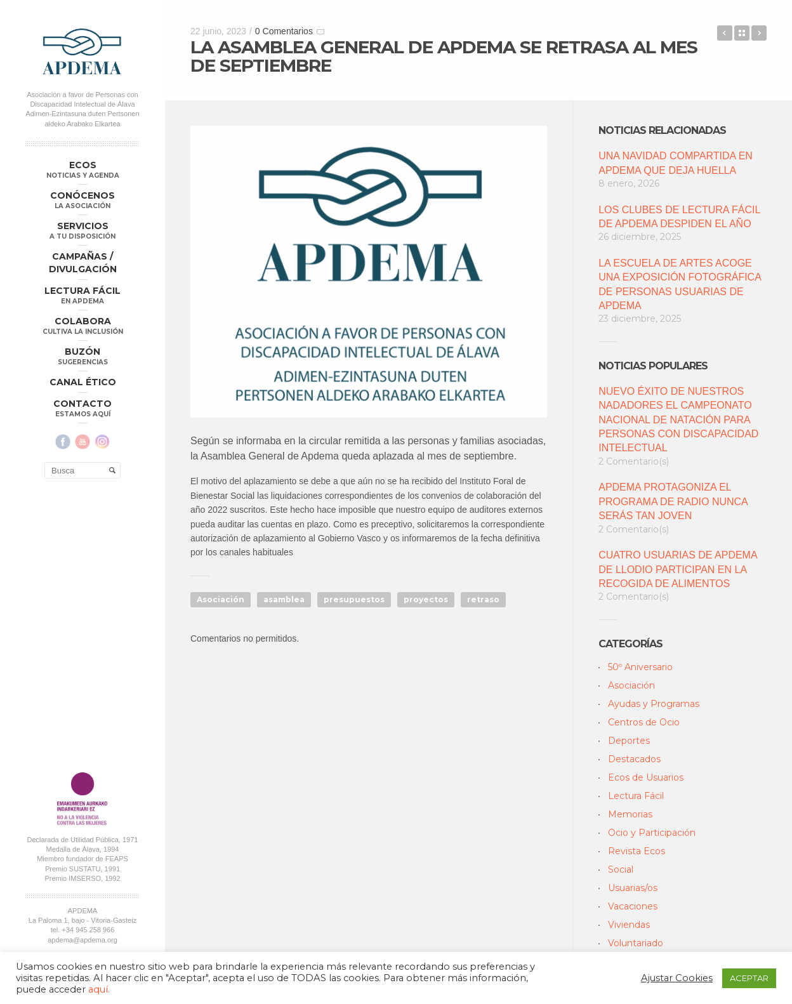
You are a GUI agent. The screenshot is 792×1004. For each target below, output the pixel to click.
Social (620, 869)
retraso (483, 599)
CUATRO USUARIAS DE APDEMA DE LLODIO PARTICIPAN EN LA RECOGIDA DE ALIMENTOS (677, 569)
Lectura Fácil (636, 796)
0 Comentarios (284, 31)
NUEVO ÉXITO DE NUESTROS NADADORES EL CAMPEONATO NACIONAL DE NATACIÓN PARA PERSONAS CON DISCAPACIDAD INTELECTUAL (678, 420)
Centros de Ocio (644, 722)
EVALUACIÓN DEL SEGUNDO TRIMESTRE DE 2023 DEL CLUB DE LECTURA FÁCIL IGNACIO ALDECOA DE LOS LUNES (724, 33)
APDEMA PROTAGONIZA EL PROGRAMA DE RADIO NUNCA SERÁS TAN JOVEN (673, 501)
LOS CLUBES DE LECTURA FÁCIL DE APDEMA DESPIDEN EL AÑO (679, 216)
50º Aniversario (640, 667)
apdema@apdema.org (82, 662)
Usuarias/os (632, 888)
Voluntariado (635, 943)
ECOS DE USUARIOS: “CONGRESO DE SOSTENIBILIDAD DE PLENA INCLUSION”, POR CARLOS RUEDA (759, 33)
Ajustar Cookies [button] (677, 978)
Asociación (220, 599)
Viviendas (629, 924)
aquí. (99, 989)
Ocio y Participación (652, 832)
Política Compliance (82, 689)
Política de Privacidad (62, 680)
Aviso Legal (119, 680)
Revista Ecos (636, 851)
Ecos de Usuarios (645, 777)
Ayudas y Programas (653, 704)
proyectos (426, 599)
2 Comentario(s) (633, 461)
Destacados (634, 759)
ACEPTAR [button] (749, 978)
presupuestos (354, 599)
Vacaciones (632, 906)
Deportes (629, 740)
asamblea (284, 599)
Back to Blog (741, 33)
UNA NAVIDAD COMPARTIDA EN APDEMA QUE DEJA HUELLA (675, 162)
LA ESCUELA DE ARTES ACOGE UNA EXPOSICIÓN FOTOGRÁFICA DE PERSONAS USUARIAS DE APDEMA (679, 284)
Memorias (630, 814)
